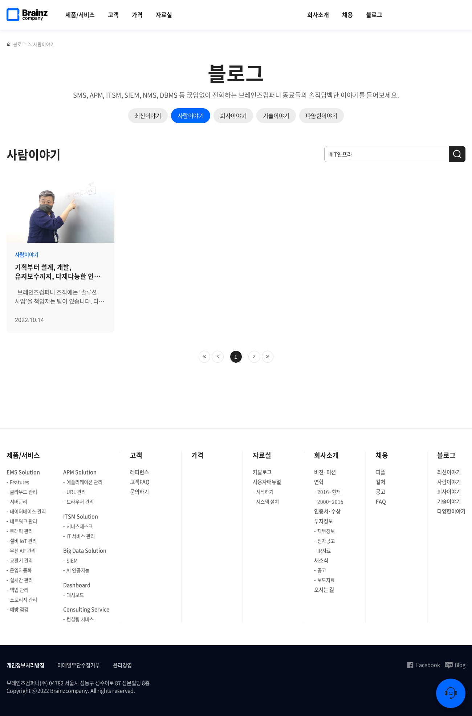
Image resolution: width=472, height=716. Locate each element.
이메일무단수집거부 (78, 665)
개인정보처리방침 (25, 665)
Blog (455, 665)
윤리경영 (122, 665)
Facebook (423, 665)
